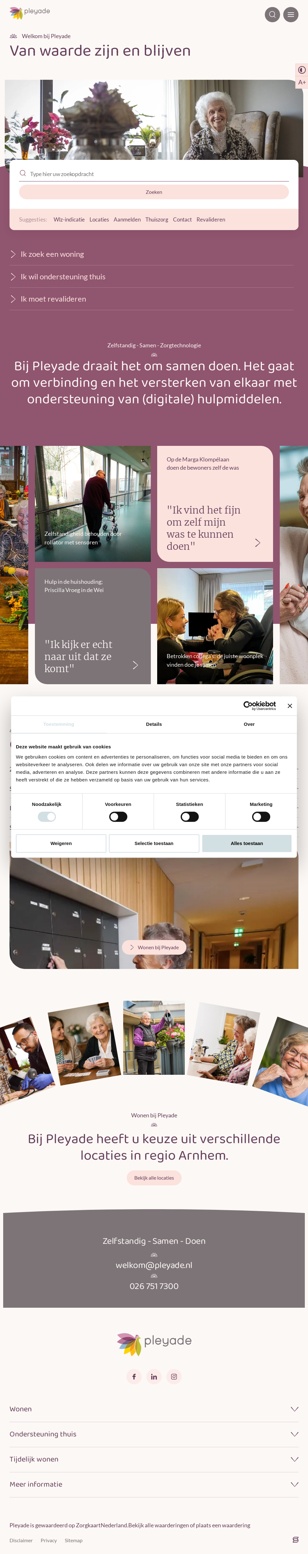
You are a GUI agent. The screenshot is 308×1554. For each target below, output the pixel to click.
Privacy (49, 1540)
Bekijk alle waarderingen (158, 1525)
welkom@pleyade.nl (154, 1265)
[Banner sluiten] (290, 706)
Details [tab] (154, 724)
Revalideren (219, 219)
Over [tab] (249, 724)
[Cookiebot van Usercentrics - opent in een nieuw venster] (248, 706)
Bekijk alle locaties (154, 1178)
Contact (190, 219)
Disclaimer (21, 1540)
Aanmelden (131, 219)
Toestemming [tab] (58, 724)
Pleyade (19, 1525)
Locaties (102, 219)
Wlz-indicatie (70, 219)
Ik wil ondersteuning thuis (57, 276)
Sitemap (74, 1540)
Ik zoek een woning (47, 253)
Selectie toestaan (154, 843)
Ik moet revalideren (48, 298)
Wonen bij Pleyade (154, 947)
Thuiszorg (162, 219)
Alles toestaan (247, 843)
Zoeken (154, 192)
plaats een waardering (223, 1525)
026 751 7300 (154, 1286)
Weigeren (61, 843)
